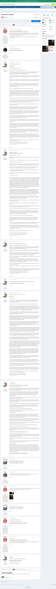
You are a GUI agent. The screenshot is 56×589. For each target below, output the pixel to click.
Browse (15, 7)
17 (5, 569)
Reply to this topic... (9, 577)
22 (13, 569)
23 (15, 569)
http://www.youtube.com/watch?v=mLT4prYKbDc (16, 462)
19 (8, 569)
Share (31, 17)
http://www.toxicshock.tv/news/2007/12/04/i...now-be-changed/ (18, 31)
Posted (13, 28)
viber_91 (5, 28)
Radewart (52, 22)
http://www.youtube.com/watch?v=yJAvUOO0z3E (16, 461)
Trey (5, 46)
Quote (12, 40)
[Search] (44, 7)
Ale (5, 62)
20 (10, 569)
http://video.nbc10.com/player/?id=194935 (15, 560)
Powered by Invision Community (28, 587)
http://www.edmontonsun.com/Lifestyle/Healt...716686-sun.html (18, 453)
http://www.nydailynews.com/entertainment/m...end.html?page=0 (18, 142)
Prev (3, 569)
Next (24, 569)
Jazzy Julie (5, 459)
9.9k (5, 466)
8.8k (5, 69)
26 (20, 569)
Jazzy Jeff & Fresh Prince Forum (8, 4)
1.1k (5, 35)
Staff (5, 9)
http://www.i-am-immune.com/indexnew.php (15, 50)
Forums (2, 9)
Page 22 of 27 (30, 569)
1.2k (5, 54)
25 (18, 569)
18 (7, 569)
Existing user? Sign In (47, 4)
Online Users (9, 9)
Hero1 (45, 22)
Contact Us (28, 586)
